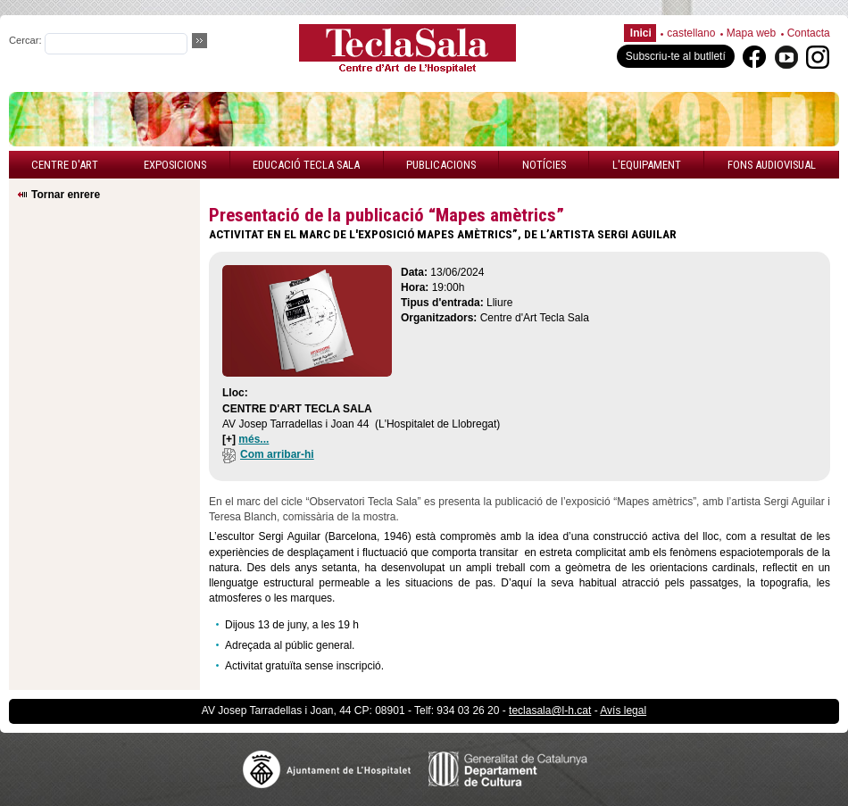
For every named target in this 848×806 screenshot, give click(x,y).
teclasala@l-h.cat (550, 710)
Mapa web (751, 33)
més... (253, 439)
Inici (641, 33)
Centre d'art (64, 164)
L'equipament (646, 164)
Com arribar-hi (268, 454)
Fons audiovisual (771, 164)
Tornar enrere (65, 194)
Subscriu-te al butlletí (676, 56)
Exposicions (175, 164)
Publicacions (441, 164)
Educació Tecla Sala (306, 164)
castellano (691, 33)
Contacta (808, 33)
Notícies (544, 164)
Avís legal (623, 710)
